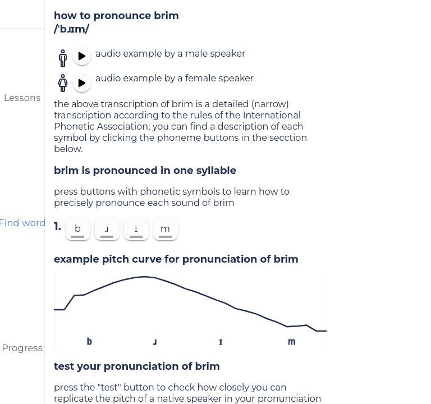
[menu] (22, 14)
